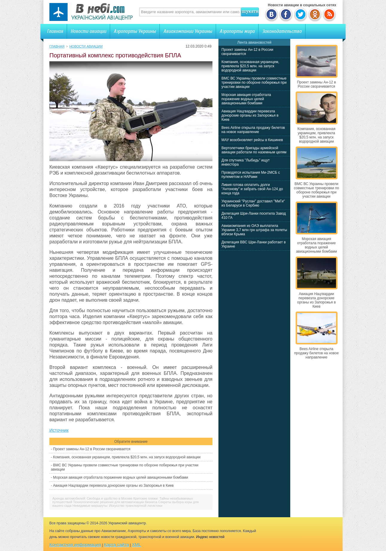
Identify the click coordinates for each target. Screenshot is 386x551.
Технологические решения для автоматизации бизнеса (115, 502)
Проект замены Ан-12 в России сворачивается (91, 449)
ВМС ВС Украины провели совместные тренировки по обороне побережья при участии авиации (254, 82)
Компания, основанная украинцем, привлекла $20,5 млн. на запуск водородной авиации (126, 457)
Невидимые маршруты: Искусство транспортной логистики (117, 505)
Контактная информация (75, 544)
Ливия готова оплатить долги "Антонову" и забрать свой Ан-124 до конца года (252, 189)
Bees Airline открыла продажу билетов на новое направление (253, 130)
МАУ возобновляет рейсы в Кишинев (252, 140)
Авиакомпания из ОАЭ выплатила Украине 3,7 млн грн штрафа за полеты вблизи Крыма (254, 230)
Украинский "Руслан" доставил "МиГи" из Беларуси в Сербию (253, 203)
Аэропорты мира (237, 31)
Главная (55, 31)
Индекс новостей (210, 537)
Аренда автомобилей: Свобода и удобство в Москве (92, 498)
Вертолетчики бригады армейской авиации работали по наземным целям (253, 150)
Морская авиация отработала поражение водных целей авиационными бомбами (120, 477)
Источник (59, 430)
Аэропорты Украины (135, 31)
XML (136, 544)
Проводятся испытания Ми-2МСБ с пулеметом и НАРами (250, 174)
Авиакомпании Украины (187, 31)
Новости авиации (88, 31)
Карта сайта (116, 544)
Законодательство (282, 31)
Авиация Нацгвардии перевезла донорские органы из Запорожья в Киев (113, 485)
